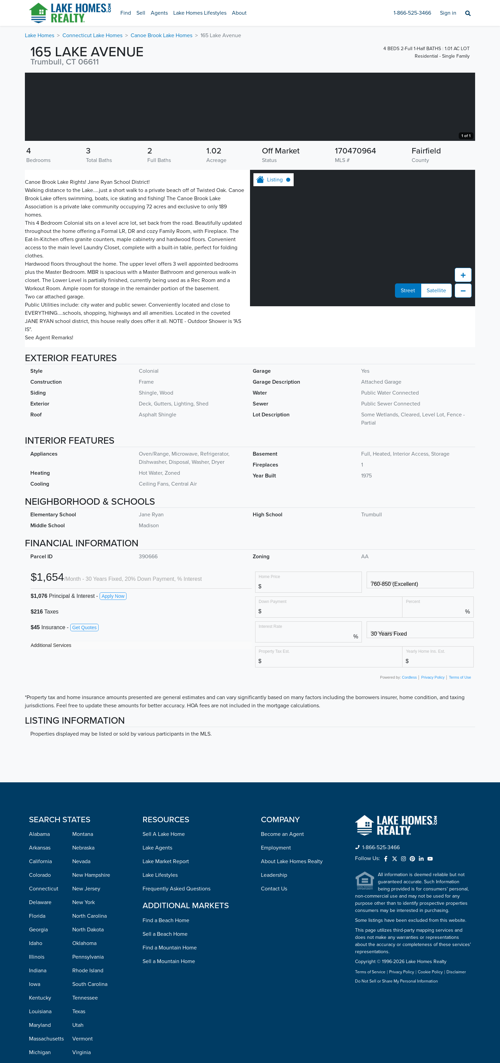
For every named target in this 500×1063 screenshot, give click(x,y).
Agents (159, 13)
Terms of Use (460, 745)
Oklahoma (84, 1011)
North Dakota (88, 997)
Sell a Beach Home (165, 1002)
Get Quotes (84, 695)
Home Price (269, 645)
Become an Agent (282, 902)
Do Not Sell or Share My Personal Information (396, 1049)
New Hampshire (91, 943)
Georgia (38, 997)
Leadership (274, 943)
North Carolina (89, 984)
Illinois (36, 1025)
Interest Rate (270, 694)
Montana (82, 902)
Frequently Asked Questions (176, 957)
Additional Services (51, 713)
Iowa (34, 1052)
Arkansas (39, 916)
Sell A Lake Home (164, 902)
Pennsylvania (88, 1025)
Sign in (448, 13)
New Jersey (86, 957)
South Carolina (89, 1052)
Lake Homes (39, 35)
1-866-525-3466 (412, 13)
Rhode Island (87, 1038)
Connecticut (43, 957)
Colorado (40, 943)
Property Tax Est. (274, 719)
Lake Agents (157, 916)
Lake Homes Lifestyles (199, 13)
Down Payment (272, 669)
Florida (37, 984)
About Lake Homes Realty (292, 929)
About (239, 13)
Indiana (37, 1038)
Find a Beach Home (166, 988)
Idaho (35, 1011)
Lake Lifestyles (160, 943)
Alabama (39, 902)
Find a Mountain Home (170, 1016)
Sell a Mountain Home (169, 1029)
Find (125, 13)
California (40, 929)
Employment (276, 916)
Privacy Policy (432, 745)
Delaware (40, 970)
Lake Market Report (166, 929)
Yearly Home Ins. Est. (425, 719)
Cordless (409, 745)
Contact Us (274, 957)
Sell (140, 13)
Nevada (81, 929)
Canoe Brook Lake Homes (161, 35)
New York (83, 970)
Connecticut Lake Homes (92, 35)
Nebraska (83, 916)
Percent (413, 669)
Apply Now (113, 664)
